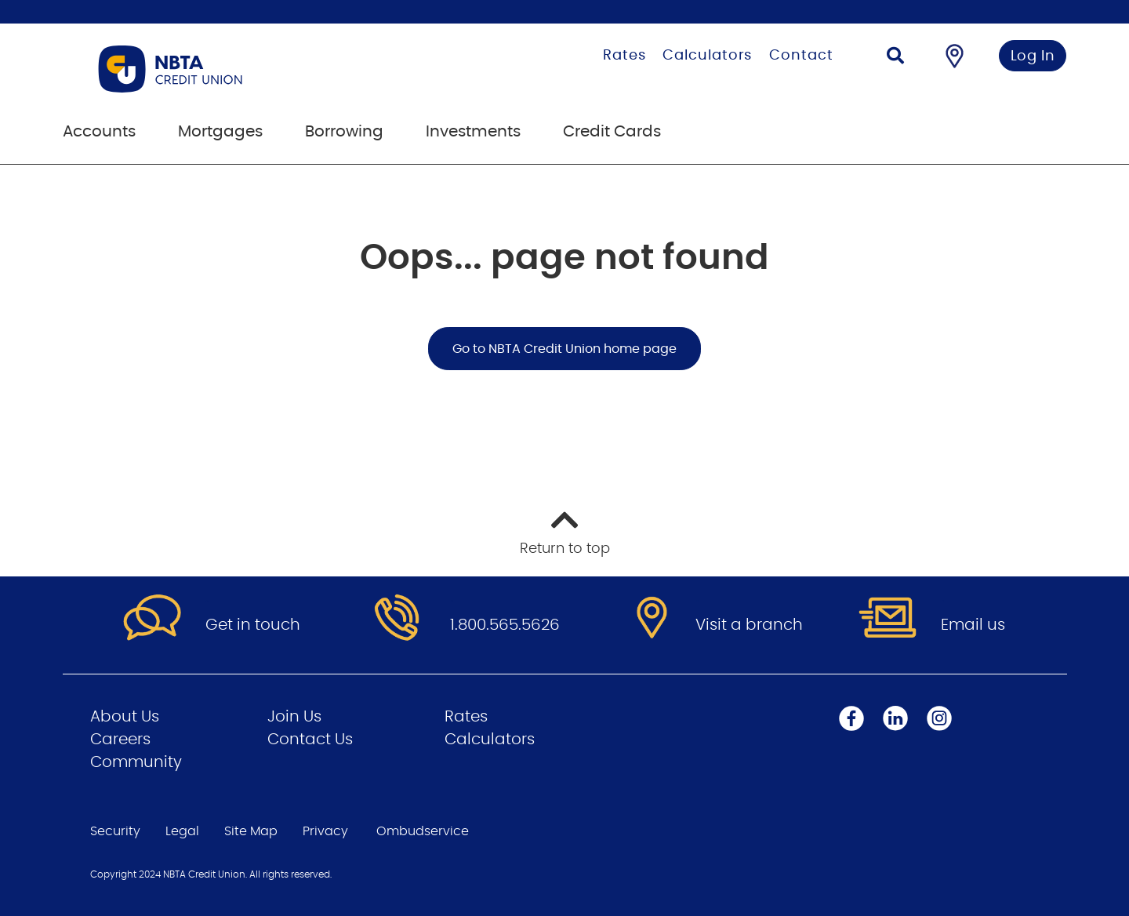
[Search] (895, 57)
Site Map (251, 831)
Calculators (707, 56)
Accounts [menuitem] (99, 132)
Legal (182, 831)
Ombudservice (422, 831)
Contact (801, 56)
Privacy (325, 831)
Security (115, 831)
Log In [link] (1033, 56)
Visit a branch (749, 625)
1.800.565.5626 (505, 625)
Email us (973, 625)
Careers (120, 739)
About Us (124, 717)
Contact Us (310, 739)
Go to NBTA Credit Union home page (564, 349)
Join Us (294, 717)
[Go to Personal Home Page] (249, 69)
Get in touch (252, 625)
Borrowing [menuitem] (344, 132)
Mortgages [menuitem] (220, 132)
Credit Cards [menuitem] (612, 132)
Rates (624, 56)
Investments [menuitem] (473, 132)
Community (136, 762)
